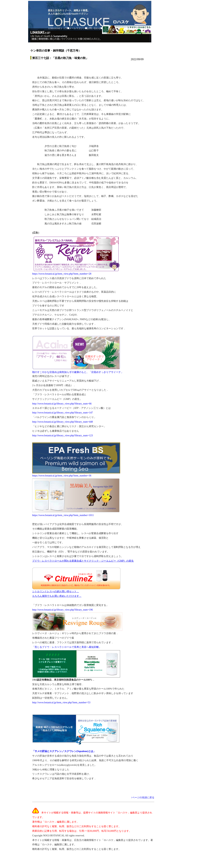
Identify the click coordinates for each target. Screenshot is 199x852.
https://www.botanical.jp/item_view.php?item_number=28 (61, 273)
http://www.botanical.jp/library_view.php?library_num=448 (62, 421)
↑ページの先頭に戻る (142, 797)
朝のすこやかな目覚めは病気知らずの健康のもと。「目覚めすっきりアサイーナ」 (77, 372)
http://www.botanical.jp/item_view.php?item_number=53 (61, 702)
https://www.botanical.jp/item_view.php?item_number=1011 (63, 515)
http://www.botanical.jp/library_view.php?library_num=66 (62, 403)
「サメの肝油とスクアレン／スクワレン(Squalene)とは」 (64, 751)
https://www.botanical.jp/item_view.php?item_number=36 (61, 475)
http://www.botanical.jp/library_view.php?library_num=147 (62, 412)
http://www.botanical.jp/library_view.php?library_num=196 (62, 609)
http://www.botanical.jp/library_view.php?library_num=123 (62, 435)
